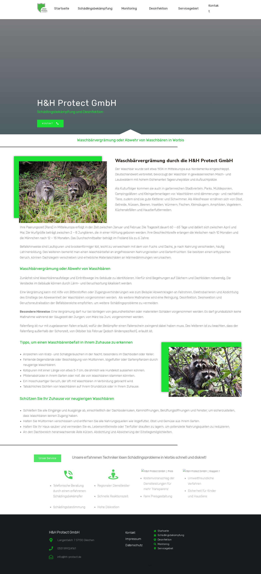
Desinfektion (158, 8)
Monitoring (129, 8)
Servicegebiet (188, 8)
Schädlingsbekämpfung (95, 8)
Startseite (61, 8)
